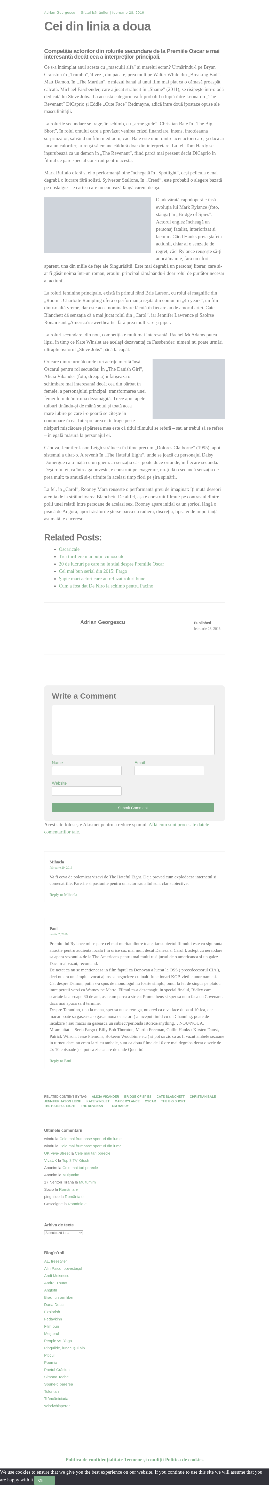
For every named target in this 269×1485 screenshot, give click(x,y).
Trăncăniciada (56, 1398)
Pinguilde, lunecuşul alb (64, 1348)
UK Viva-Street (57, 1153)
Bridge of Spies (137, 1097)
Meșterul (51, 1333)
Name (57, 763)
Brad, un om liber (59, 1297)
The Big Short (173, 1101)
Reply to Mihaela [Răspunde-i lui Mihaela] (63, 894)
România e (68, 1189)
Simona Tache (56, 1377)
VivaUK (50, 1160)
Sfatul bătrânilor (95, 12)
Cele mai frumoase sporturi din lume (90, 1138)
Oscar (150, 1101)
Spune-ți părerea (58, 1384)
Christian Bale (203, 1097)
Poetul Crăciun (56, 1369)
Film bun (51, 1326)
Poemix (50, 1362)
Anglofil (50, 1290)
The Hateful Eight (60, 1106)
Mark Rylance (127, 1101)
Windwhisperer (57, 1406)
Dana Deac (54, 1304)
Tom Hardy (119, 1106)
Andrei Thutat (55, 1283)
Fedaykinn (53, 1319)
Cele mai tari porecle (92, 1153)
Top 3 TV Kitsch (75, 1160)
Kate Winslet (97, 1101)
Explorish (52, 1312)
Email (139, 763)
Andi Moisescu (56, 1275)
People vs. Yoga (58, 1341)
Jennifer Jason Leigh (62, 1101)
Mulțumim (70, 1175)
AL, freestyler (55, 1261)
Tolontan (51, 1391)
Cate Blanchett (171, 1097)
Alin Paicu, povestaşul (63, 1268)
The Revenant (93, 1106)
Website (59, 783)
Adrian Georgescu (59, 12)
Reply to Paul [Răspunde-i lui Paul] (60, 1060)
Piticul (49, 1355)
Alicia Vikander (105, 1097)
